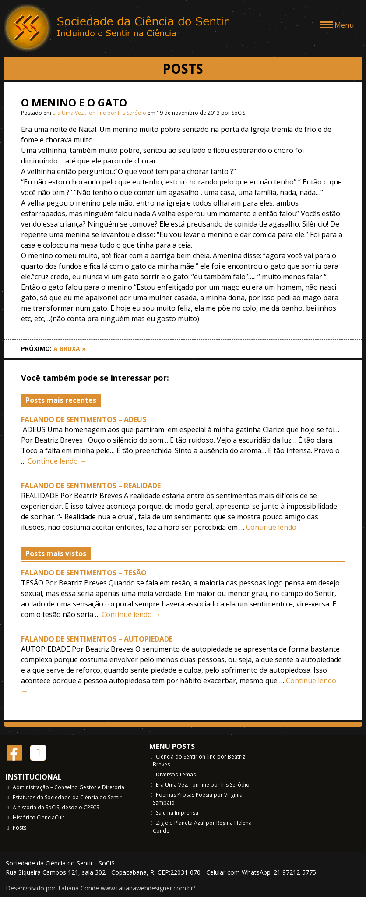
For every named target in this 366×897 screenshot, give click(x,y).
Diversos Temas (176, 774)
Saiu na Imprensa (177, 812)
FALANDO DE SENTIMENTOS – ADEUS (83, 419)
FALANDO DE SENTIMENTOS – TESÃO (84, 573)
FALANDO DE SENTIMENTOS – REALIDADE (91, 485)
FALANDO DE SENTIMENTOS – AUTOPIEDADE (96, 639)
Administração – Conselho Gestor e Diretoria (68, 787)
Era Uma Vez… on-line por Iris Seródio (99, 113)
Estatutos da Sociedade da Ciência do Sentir (67, 797)
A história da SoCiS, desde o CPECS (56, 807)
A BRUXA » (69, 348)
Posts (19, 827)
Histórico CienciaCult (38, 817)
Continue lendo (57, 461)
